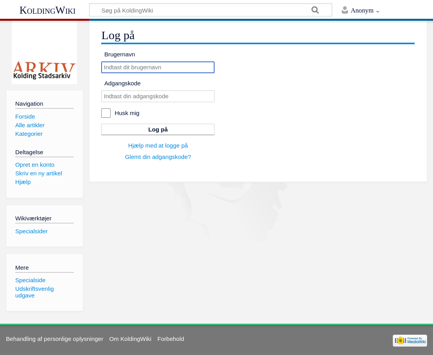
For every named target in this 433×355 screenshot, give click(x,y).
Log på (158, 129)
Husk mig (127, 113)
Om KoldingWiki (130, 338)
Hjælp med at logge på (158, 145)
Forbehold (170, 338)
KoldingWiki (48, 10)
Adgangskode (122, 83)
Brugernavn (119, 54)
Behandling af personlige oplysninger (54, 338)
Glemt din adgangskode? (158, 156)
